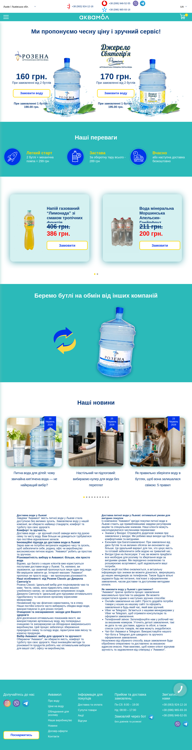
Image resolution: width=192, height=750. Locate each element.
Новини (52, 725)
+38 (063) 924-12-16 (82, 6)
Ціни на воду (56, 706)
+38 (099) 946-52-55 (119, 3)
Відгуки (82, 720)
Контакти (53, 736)
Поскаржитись (21, 735)
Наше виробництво (60, 720)
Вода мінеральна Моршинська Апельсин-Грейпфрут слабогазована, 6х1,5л (156, 220)
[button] (94, 274)
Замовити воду (31, 93)
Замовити (67, 245)
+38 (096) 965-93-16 (119, 9)
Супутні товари (87, 710)
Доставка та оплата (90, 704)
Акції (81, 715)
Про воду (53, 700)
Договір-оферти (58, 731)
